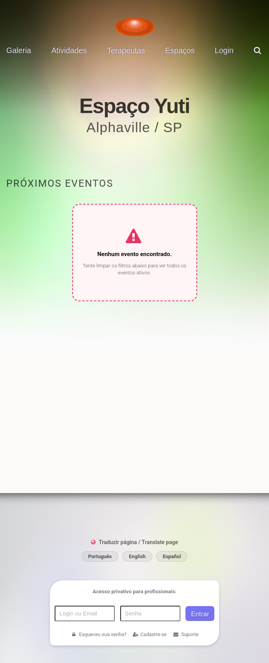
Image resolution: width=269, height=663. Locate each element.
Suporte (185, 658)
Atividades (69, 50)
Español (172, 580)
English (137, 580)
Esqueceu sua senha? (98, 658)
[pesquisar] (258, 56)
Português (100, 580)
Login (224, 50)
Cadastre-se (150, 658)
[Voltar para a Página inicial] (134, 27)
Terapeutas (126, 50)
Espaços (179, 50)
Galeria (18, 50)
